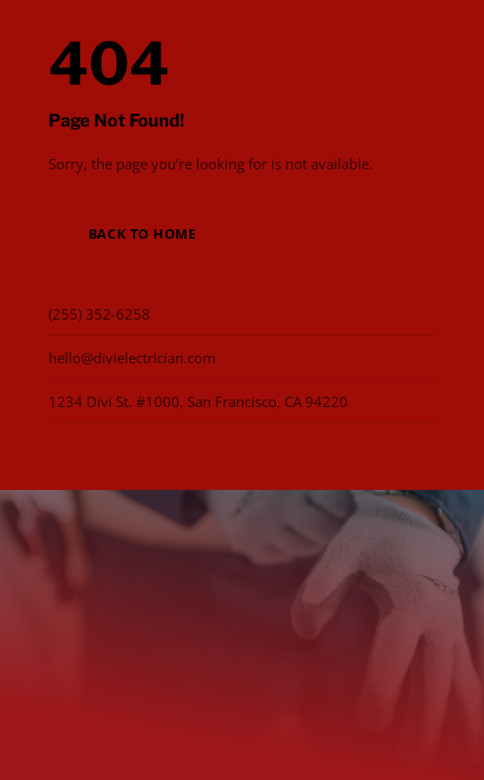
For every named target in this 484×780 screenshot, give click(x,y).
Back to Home (142, 233)
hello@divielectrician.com (132, 357)
